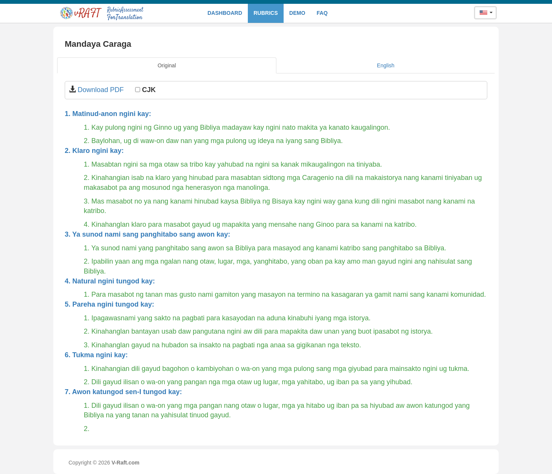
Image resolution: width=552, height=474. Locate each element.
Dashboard (224, 13)
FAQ (322, 13)
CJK (145, 90)
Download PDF (102, 90)
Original (167, 65)
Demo (297, 13)
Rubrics (266, 13)
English (385, 65)
